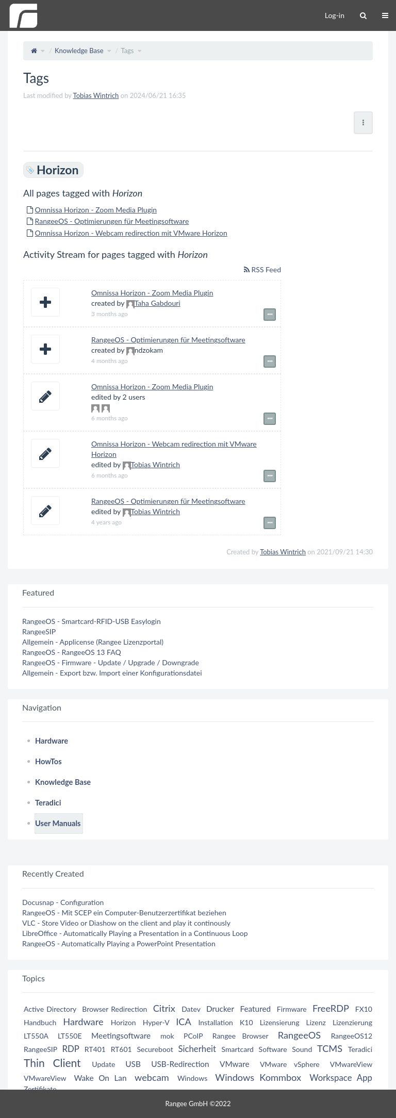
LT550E (70, 1035)
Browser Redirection (114, 1009)
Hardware (83, 1021)
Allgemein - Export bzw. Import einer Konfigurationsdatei (112, 672)
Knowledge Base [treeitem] (63, 782)
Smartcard (238, 1049)
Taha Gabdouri (157, 303)
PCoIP (193, 1035)
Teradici (360, 1049)
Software (273, 1049)
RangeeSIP (39, 631)
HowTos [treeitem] (48, 761)
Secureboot (155, 1049)
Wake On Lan (100, 1077)
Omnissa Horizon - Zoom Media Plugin (96, 209)
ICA (183, 1021)
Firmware (292, 1009)
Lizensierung (280, 1022)
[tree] (198, 782)
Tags (127, 50)
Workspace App (340, 1077)
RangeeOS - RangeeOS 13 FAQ (71, 652)
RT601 (121, 1049)
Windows (192, 1078)
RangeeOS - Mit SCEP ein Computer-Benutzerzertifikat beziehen (124, 912)
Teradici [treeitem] (48, 802)
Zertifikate (40, 1088)
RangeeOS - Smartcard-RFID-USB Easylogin (91, 621)
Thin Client (52, 1062)
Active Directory (50, 1009)
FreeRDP (330, 1008)
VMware (235, 1063)
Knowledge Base (79, 50)
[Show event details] (269, 314)
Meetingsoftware (121, 1035)
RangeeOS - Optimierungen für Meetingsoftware (112, 221)
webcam (152, 1077)
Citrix (164, 1008)
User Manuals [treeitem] (58, 823)
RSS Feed (262, 269)
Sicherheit (197, 1048)
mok (167, 1035)
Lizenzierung (352, 1022)
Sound (302, 1049)
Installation (215, 1022)
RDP (70, 1048)
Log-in (334, 15)
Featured (255, 1008)
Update (103, 1064)
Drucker (220, 1008)
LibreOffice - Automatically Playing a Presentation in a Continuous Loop (135, 933)
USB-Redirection (180, 1063)
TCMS (329, 1048)
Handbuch (40, 1022)
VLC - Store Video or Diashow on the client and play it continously (126, 922)
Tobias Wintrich (96, 95)
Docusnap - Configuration (63, 902)
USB (133, 1063)
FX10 (363, 1009)
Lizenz (316, 1022)
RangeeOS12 (351, 1035)
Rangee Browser (240, 1035)
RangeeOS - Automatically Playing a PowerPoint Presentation (119, 943)
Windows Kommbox (258, 1077)
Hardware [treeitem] (51, 740)
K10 (246, 1022)
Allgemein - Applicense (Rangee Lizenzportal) (92, 641)
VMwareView (351, 1064)
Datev (191, 1009)
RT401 (95, 1049)
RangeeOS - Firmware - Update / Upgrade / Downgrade (110, 662)
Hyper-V (156, 1022)
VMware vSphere (290, 1064)
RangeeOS (299, 1035)
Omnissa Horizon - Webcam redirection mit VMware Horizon (131, 232)
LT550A (36, 1035)
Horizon (123, 1022)
